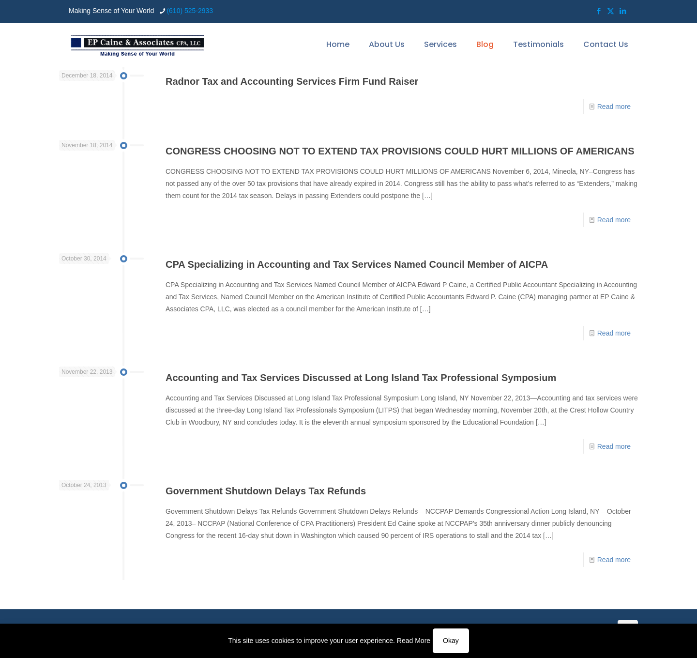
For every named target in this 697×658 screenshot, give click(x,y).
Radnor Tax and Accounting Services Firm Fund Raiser (292, 81)
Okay (451, 640)
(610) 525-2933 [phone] (190, 11)
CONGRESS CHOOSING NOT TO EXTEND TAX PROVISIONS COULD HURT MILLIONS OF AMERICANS (400, 151)
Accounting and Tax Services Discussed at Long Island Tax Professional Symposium (361, 377)
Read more (614, 106)
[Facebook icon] (598, 11)
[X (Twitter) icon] (610, 11)
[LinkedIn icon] (622, 11)
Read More (413, 640)
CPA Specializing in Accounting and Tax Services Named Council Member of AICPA (357, 264)
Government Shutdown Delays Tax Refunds (266, 491)
